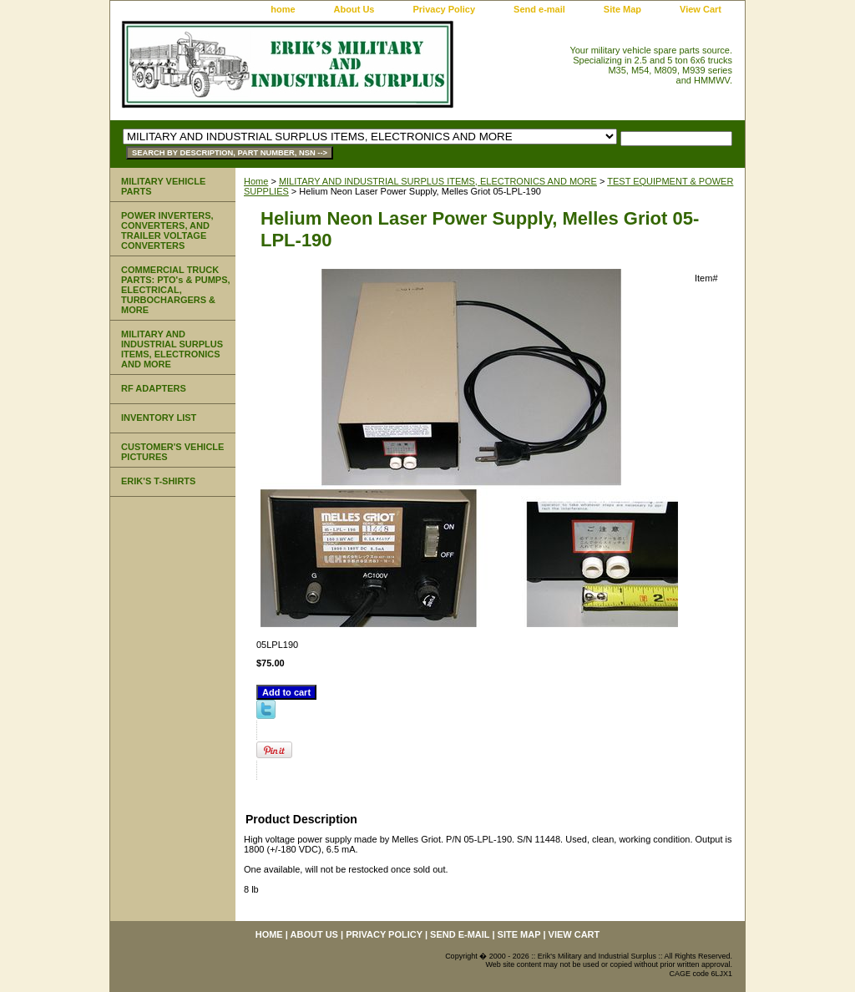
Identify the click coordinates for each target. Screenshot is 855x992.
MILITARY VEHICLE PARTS (163, 186)
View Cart (700, 9)
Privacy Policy (443, 9)
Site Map (622, 9)
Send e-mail (539, 9)
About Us (354, 9)
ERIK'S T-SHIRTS (158, 481)
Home (256, 181)
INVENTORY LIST (158, 417)
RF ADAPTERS (153, 388)
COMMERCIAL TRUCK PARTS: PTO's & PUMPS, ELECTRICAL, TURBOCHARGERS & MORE (175, 290)
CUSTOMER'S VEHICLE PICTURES (172, 452)
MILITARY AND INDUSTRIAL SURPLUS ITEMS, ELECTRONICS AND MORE (438, 181)
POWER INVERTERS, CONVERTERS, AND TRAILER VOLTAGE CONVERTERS (167, 230)
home (283, 9)
